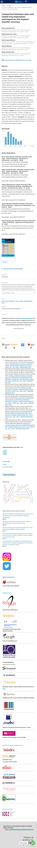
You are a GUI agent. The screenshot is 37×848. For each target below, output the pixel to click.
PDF (5, 262)
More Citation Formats (9, 293)
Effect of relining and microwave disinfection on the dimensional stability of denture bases (18, 528)
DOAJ (4, 689)
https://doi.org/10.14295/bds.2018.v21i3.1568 (18, 60)
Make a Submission (9, 474)
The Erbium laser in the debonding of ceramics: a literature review (19, 363)
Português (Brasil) (8, 467)
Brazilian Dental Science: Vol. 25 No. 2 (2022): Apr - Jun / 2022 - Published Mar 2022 (18, 366)
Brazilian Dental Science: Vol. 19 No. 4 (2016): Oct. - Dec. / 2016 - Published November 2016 (19, 416)
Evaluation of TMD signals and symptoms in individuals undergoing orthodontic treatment (19, 399)
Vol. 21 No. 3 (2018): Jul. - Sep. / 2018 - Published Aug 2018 (16, 7)
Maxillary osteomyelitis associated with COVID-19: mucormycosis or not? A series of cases (17, 522)
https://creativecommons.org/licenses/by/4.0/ (19, 829)
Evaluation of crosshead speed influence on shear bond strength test (20, 425)
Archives (9, 5)
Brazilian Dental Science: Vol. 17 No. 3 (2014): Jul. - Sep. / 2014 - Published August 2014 (19, 427)
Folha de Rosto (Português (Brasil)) (13, 269)
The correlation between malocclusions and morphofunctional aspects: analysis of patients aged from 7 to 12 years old (20, 412)
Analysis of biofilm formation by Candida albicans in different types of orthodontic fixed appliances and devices (18, 377)
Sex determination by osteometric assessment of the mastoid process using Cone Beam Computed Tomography (18, 515)
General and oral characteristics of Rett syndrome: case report (18, 388)
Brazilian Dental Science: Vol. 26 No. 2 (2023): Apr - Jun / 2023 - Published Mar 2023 (19, 380)
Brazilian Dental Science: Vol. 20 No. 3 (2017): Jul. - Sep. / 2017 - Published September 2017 (19, 391)
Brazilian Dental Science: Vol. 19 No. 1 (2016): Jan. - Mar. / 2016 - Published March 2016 (19, 402)
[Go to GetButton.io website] (33, 846)
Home (3, 5)
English (5, 464)
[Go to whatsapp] (33, 843)
